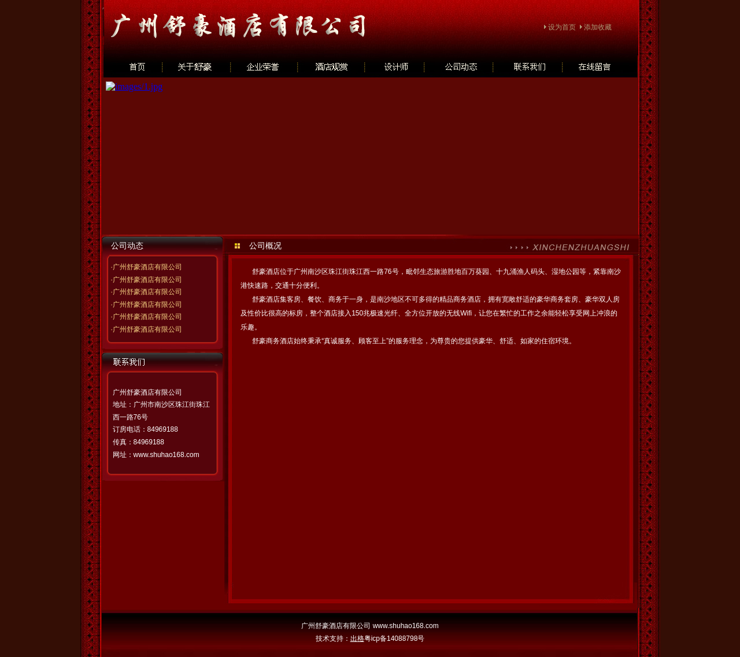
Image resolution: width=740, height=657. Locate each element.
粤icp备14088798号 (394, 638)
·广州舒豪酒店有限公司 (146, 267)
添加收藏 (598, 27)
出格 (357, 638)
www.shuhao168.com (166, 455)
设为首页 (562, 27)
